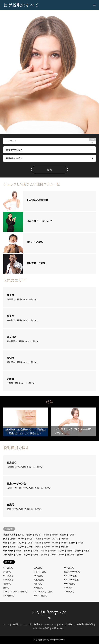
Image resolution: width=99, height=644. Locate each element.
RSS (49, 618)
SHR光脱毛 (8, 580)
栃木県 (21, 538)
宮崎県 (61, 554)
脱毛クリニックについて (45, 624)
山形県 (63, 534)
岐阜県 (55, 542)
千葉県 (47, 538)
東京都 (55, 538)
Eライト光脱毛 (40, 595)
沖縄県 (80, 554)
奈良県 (55, 546)
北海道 (21, 534)
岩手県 (38, 534)
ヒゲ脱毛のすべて (49, 612)
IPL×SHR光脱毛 (71, 580)
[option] (49, 72)
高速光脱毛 (39, 580)
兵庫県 (47, 546)
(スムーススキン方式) (43, 591)
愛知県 (72, 542)
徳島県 (53, 550)
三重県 (13, 546)
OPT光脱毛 (8, 576)
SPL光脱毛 (8, 568)
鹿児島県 (71, 554)
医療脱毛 (38, 568)
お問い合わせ (58, 628)
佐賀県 (27, 554)
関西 (5, 546)
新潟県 (81, 542)
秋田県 (55, 534)
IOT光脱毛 (38, 587)
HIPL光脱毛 (69, 584)
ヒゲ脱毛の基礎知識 (84, 624)
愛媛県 (70, 550)
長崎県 (36, 554)
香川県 (61, 550)
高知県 (78, 550)
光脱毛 (6, 587)
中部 (5, 542)
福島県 (72, 534)
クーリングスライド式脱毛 (15, 591)
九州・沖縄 (8, 554)
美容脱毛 (7, 572)
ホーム (6, 624)
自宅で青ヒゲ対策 (41, 628)
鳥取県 (87, 550)
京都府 (30, 546)
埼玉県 (38, 538)
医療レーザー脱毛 (72, 572)
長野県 (47, 542)
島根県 (19, 550)
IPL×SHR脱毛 (70, 576)
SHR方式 (68, 587)
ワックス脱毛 (40, 572)
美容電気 (38, 584)
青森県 (29, 534)
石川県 (21, 542)
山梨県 (38, 542)
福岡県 (19, 554)
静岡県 (64, 542)
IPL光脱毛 (38, 576)
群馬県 (30, 538)
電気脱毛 (7, 584)
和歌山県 (65, 546)
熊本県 (44, 554)
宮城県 (46, 534)
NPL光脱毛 (69, 568)
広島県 (36, 550)
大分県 (53, 554)
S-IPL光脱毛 (8, 595)
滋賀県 (21, 546)
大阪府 (38, 546)
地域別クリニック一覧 (22, 624)
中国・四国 (8, 550)
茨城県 (13, 538)
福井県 (30, 542)
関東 (5, 538)
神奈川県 (65, 538)
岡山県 (27, 550)
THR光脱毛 (69, 591)
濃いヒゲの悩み (66, 624)
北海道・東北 (9, 534)
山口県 (44, 550)
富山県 (13, 542)
